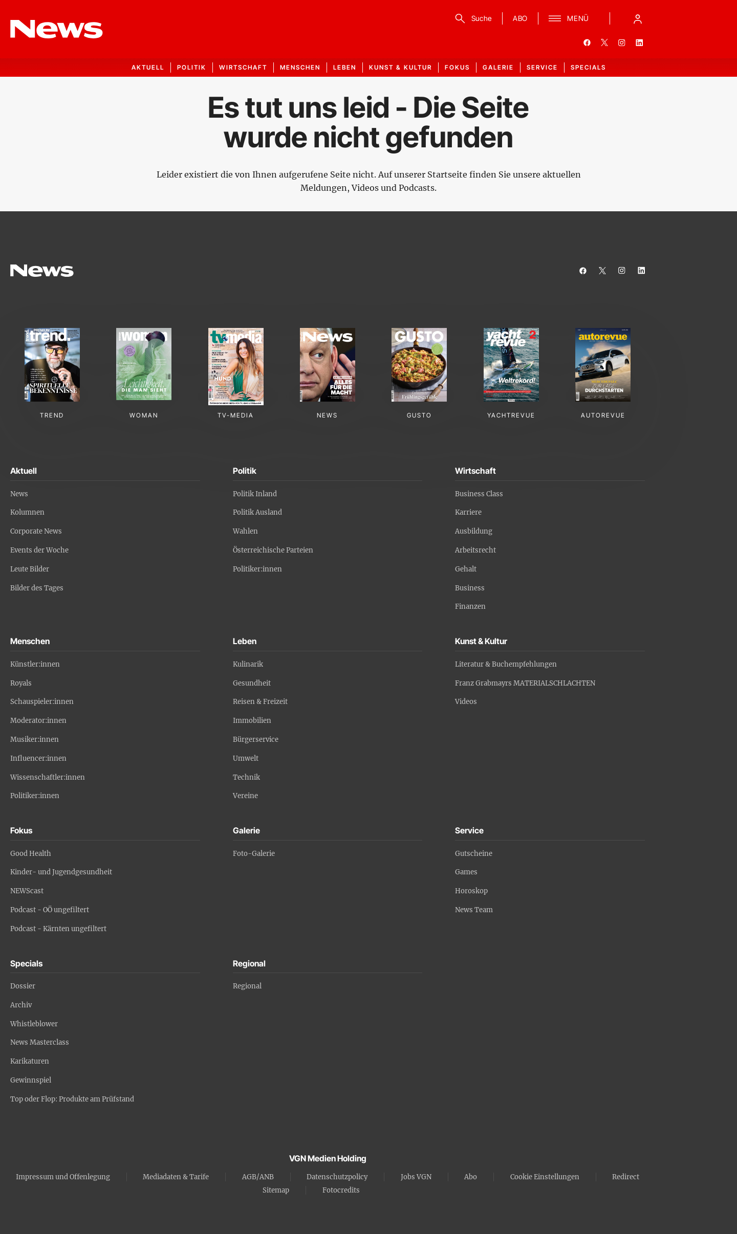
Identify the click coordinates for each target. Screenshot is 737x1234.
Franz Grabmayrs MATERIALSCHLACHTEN (525, 683)
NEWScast (27, 891)
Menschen (300, 67)
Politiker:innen (257, 569)
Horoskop (471, 891)
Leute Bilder (29, 569)
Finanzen (470, 606)
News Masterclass (39, 1042)
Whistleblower (34, 1024)
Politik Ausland (257, 512)
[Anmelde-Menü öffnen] (638, 18)
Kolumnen (27, 512)
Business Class (479, 494)
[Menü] (569, 18)
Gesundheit (252, 683)
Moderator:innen (38, 720)
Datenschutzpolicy (337, 1177)
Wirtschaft (243, 67)
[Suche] (471, 18)
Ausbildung (473, 531)
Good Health (30, 853)
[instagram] (621, 42)
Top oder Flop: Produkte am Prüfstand (72, 1099)
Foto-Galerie (254, 853)
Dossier (22, 986)
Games (466, 872)
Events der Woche (39, 550)
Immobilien (252, 720)
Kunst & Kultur (400, 67)
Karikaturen (29, 1061)
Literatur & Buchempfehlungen (506, 664)
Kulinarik (248, 664)
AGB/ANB (258, 1177)
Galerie (498, 67)
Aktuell (148, 67)
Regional (247, 986)
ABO (520, 18)
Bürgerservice (255, 739)
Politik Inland (255, 494)
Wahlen (245, 531)
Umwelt (245, 758)
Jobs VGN (416, 1177)
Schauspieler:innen (42, 701)
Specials (588, 67)
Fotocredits (341, 1190)
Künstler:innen (35, 664)
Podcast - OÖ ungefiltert (49, 910)
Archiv (21, 1005)
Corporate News (36, 531)
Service (542, 67)
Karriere (468, 512)
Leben (344, 67)
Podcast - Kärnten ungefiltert (58, 928)
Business (470, 588)
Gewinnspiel (30, 1080)
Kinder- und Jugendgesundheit (61, 872)
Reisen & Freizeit (260, 701)
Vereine (245, 795)
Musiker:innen (34, 739)
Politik (191, 67)
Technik (246, 777)
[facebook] (587, 42)
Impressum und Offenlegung (63, 1177)
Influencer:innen (38, 758)
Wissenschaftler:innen (47, 777)
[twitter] (604, 42)
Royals (21, 683)
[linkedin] (639, 42)
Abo (470, 1177)
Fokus (457, 67)
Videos (466, 701)
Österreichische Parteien (273, 550)
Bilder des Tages (36, 588)
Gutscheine (473, 853)
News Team (474, 910)
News (19, 494)
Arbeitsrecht (475, 550)
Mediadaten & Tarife (176, 1177)
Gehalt (465, 569)
